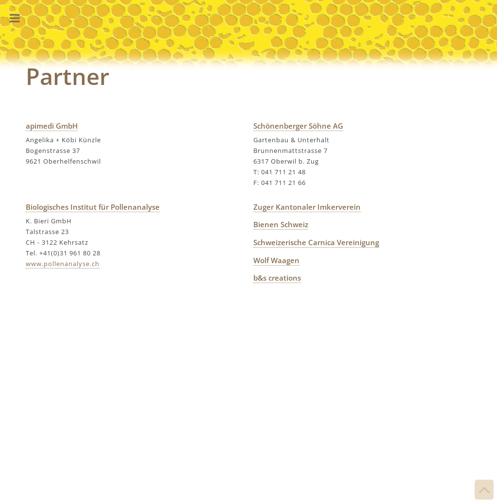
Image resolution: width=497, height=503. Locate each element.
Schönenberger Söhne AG (298, 126)
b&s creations (277, 278)
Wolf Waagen (276, 260)
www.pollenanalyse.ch (62, 263)
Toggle (14, 18)
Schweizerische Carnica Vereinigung (316, 242)
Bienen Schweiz (280, 224)
